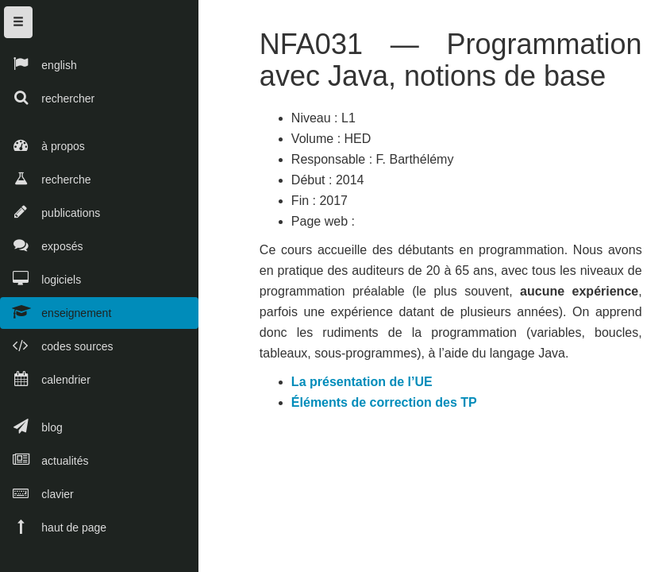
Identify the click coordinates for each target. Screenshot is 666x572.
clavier (37, 493)
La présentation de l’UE (365, 385)
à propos (42, 145)
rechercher (47, 97)
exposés (41, 245)
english (38, 64)
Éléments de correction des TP (387, 405)
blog (31, 426)
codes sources (57, 345)
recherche (45, 178)
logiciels (40, 278)
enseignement (55, 312)
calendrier (45, 378)
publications (50, 211)
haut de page (53, 526)
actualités (44, 459)
